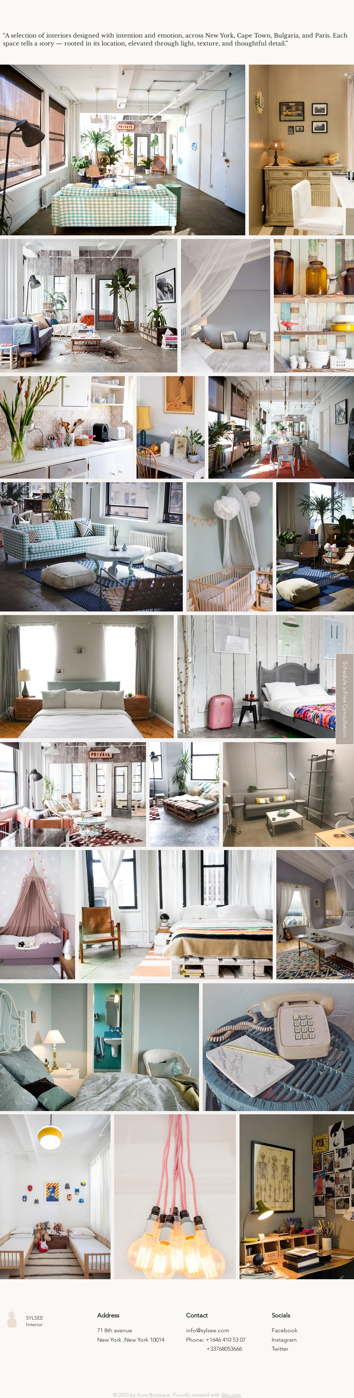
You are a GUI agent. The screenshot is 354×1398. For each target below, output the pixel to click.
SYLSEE (34, 1318)
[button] (345, 699)
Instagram (284, 1339)
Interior (34, 1324)
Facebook (285, 1330)
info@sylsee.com (207, 1330)
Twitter (280, 1348)
